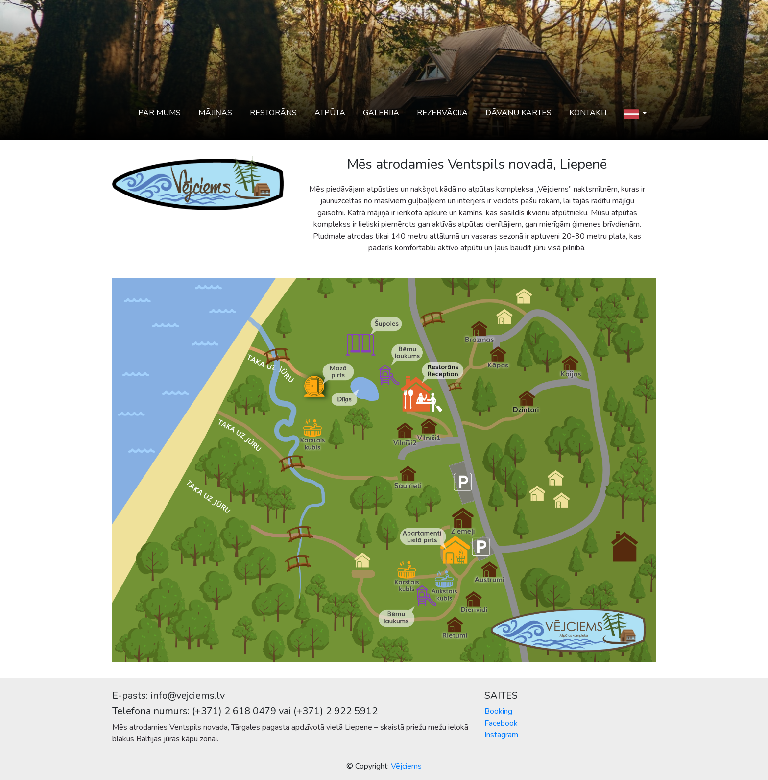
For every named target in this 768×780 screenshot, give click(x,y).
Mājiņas (215, 112)
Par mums (159, 112)
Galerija (381, 112)
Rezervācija (442, 112)
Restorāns (273, 112)
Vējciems (406, 766)
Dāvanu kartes (518, 112)
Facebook (501, 723)
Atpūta (329, 112)
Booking (498, 711)
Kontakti (587, 112)
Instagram (501, 735)
